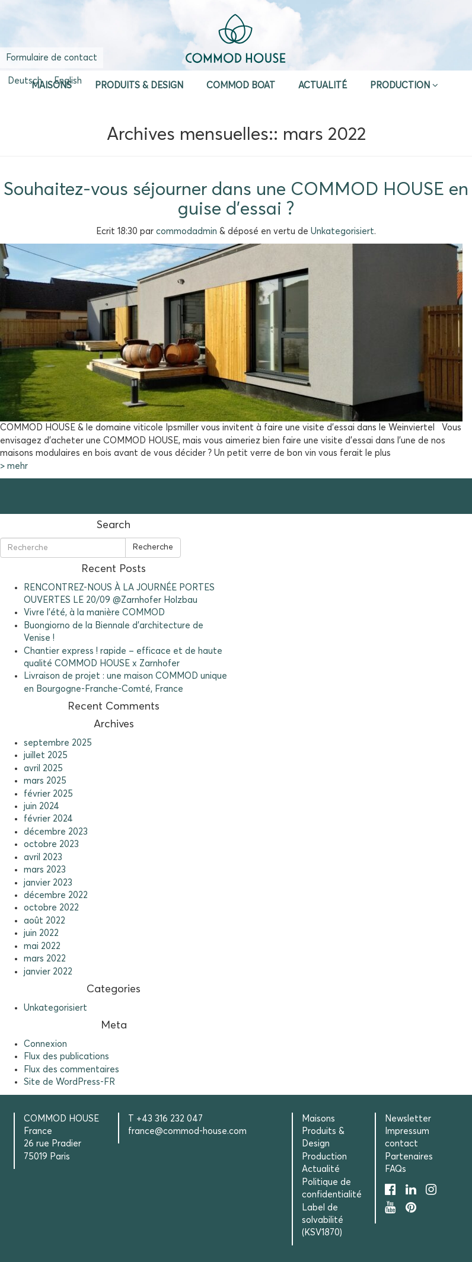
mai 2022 (42, 946)
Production (400, 85)
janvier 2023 (48, 882)
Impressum (407, 1131)
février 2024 (48, 818)
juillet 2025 (46, 755)
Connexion (45, 1044)
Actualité (322, 85)
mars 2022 (45, 958)
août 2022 (44, 920)
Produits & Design (139, 85)
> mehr (14, 466)
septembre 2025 (58, 743)
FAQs (395, 1169)
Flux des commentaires (71, 1069)
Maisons (51, 85)
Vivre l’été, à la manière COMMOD (94, 612)
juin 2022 (41, 933)
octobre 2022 (51, 907)
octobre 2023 (51, 844)
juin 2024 (41, 806)
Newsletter (408, 1118)
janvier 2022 (48, 971)
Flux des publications (66, 1056)
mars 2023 (45, 869)
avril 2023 (43, 857)
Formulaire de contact (51, 57)
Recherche (153, 547)
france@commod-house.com (187, 1131)
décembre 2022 (56, 895)
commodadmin (186, 231)
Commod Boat (240, 85)
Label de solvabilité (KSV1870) (322, 1220)
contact (401, 1143)
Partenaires (409, 1156)
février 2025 (48, 794)
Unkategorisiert (342, 231)
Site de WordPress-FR (69, 1082)
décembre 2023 (56, 832)
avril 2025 (43, 768)
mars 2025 (45, 781)
